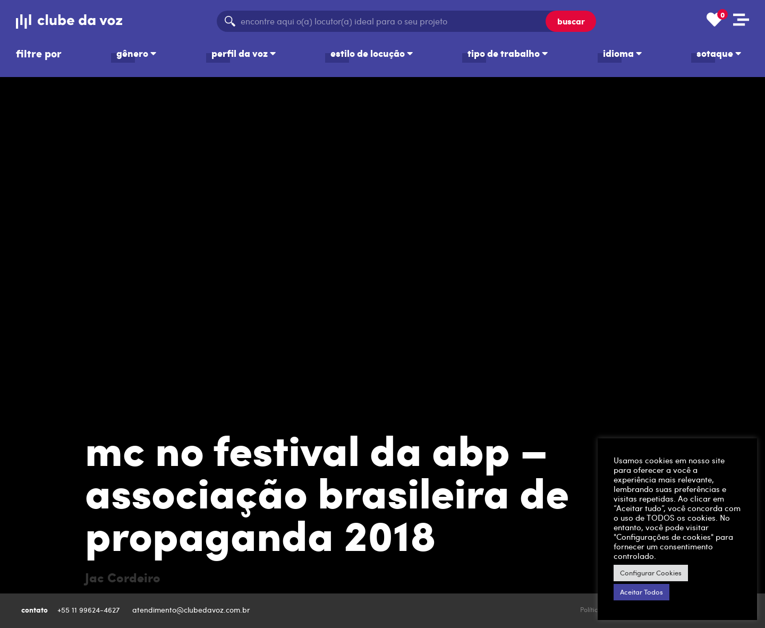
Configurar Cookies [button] (651, 573)
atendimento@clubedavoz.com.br (192, 610)
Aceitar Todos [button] (641, 592)
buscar (571, 21)
